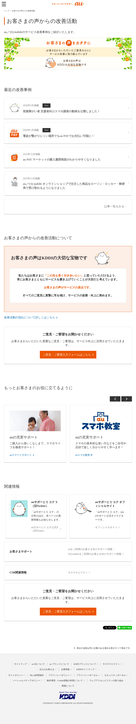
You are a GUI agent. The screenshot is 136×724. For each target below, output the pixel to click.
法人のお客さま (46, 669)
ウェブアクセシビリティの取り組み (106, 680)
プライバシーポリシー (59, 675)
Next (126, 399)
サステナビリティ (111, 664)
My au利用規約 (37, 675)
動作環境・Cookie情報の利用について (65, 680)
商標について (68, 686)
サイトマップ (20, 664)
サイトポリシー (15, 675)
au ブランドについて (59, 664)
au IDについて (38, 664)
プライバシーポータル (87, 675)
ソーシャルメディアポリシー (26, 680)
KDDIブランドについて (85, 664)
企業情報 (65, 669)
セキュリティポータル (115, 675)
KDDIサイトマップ (85, 669)
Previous (115, 399)
